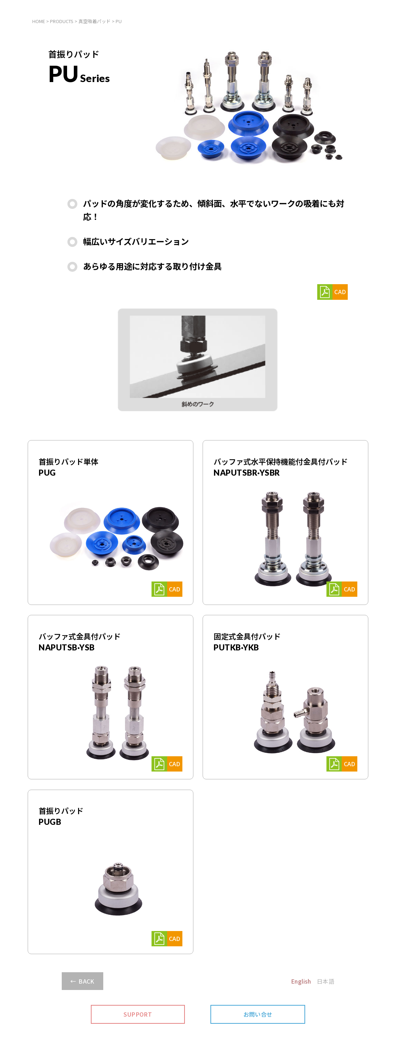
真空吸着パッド (94, 21)
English (301, 981)
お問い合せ (258, 1014)
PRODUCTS (61, 21)
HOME (38, 21)
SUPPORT (137, 1014)
